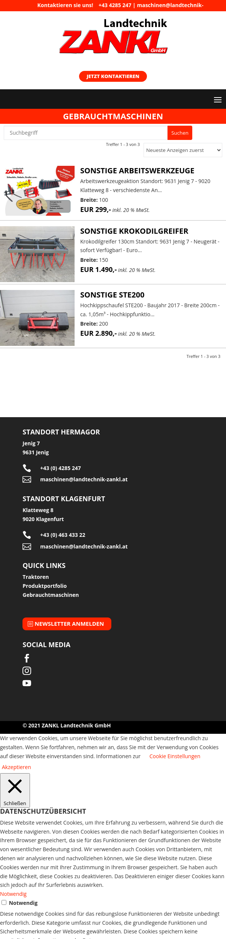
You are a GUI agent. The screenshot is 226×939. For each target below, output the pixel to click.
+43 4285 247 (115, 5)
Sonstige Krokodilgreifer (134, 231)
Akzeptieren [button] (16, 767)
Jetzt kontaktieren (113, 76)
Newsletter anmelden (69, 623)
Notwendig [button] (13, 893)
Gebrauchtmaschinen (50, 594)
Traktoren (35, 576)
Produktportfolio (44, 585)
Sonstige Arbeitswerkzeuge (137, 170)
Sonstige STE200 (112, 295)
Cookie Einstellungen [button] (175, 756)
